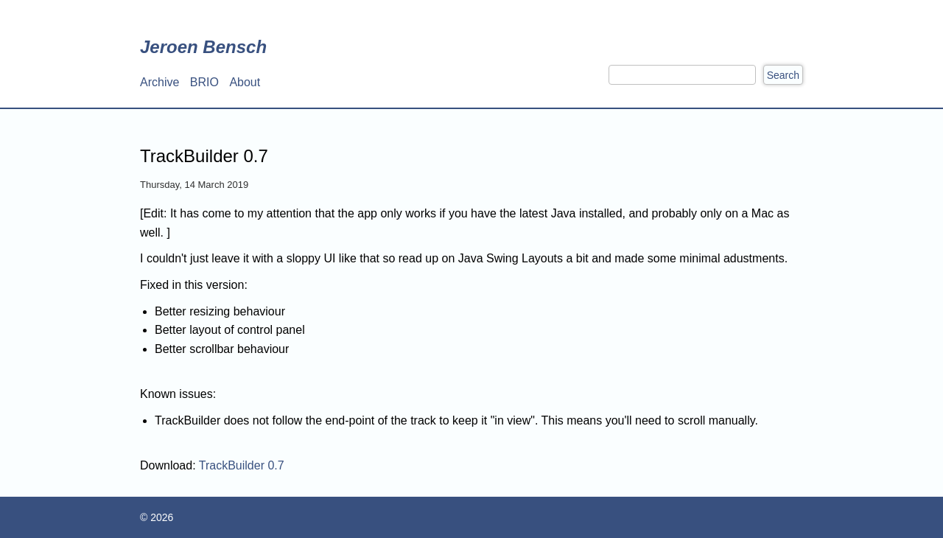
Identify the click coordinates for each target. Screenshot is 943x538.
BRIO (204, 82)
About (244, 82)
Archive (159, 82)
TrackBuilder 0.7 (241, 465)
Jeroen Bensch (203, 47)
